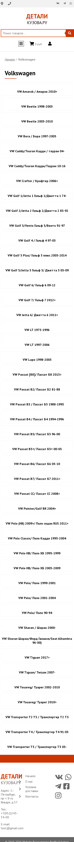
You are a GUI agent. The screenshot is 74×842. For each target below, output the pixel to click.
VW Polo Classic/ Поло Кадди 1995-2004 (37, 538)
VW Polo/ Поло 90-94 (37, 613)
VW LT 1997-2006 (37, 345)
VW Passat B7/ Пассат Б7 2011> (37, 479)
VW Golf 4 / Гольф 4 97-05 (37, 240)
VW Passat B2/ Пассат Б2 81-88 (37, 389)
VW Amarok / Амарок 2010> (37, 91)
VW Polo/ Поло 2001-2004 (37, 598)
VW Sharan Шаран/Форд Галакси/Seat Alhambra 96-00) (37, 640)
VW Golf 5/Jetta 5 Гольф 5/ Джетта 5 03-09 (37, 270)
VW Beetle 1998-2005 (37, 106)
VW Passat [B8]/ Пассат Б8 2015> (37, 374)
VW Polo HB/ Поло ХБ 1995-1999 (37, 553)
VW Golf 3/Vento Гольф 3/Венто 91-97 (37, 225)
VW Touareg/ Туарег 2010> (37, 702)
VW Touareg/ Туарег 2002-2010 (37, 687)
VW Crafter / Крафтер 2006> (37, 181)
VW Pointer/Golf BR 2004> (37, 508)
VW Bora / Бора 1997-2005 (37, 136)
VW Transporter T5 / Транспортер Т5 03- (37, 747)
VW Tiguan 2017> (37, 657)
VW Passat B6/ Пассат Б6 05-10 (37, 464)
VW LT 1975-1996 (37, 330)
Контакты (31, 796)
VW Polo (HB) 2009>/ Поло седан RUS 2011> (37, 523)
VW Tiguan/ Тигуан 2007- (37, 672)
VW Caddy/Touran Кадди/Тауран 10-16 (37, 166)
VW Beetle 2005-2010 (37, 121)
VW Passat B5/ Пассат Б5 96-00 (37, 434)
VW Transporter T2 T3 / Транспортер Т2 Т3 (37, 717)
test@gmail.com (12, 828)
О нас (29, 781)
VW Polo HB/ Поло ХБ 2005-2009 (37, 568)
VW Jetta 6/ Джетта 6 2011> (37, 315)
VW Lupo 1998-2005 (37, 360)
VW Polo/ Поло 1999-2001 (37, 583)
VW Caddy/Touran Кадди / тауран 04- (37, 151)
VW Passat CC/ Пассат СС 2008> (37, 494)
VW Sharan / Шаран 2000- (37, 628)
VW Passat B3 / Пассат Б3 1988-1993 (37, 404)
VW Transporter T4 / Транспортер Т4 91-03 (37, 732)
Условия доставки (31, 789)
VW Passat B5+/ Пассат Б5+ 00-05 (37, 449)
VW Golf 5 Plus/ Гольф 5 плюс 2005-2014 (37, 255)
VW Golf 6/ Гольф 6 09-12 (37, 285)
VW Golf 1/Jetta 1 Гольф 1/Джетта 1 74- (37, 196)
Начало (10, 59)
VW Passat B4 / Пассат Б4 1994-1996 (37, 419)
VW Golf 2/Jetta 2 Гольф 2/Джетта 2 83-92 (37, 211)
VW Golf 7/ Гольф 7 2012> (37, 300)
